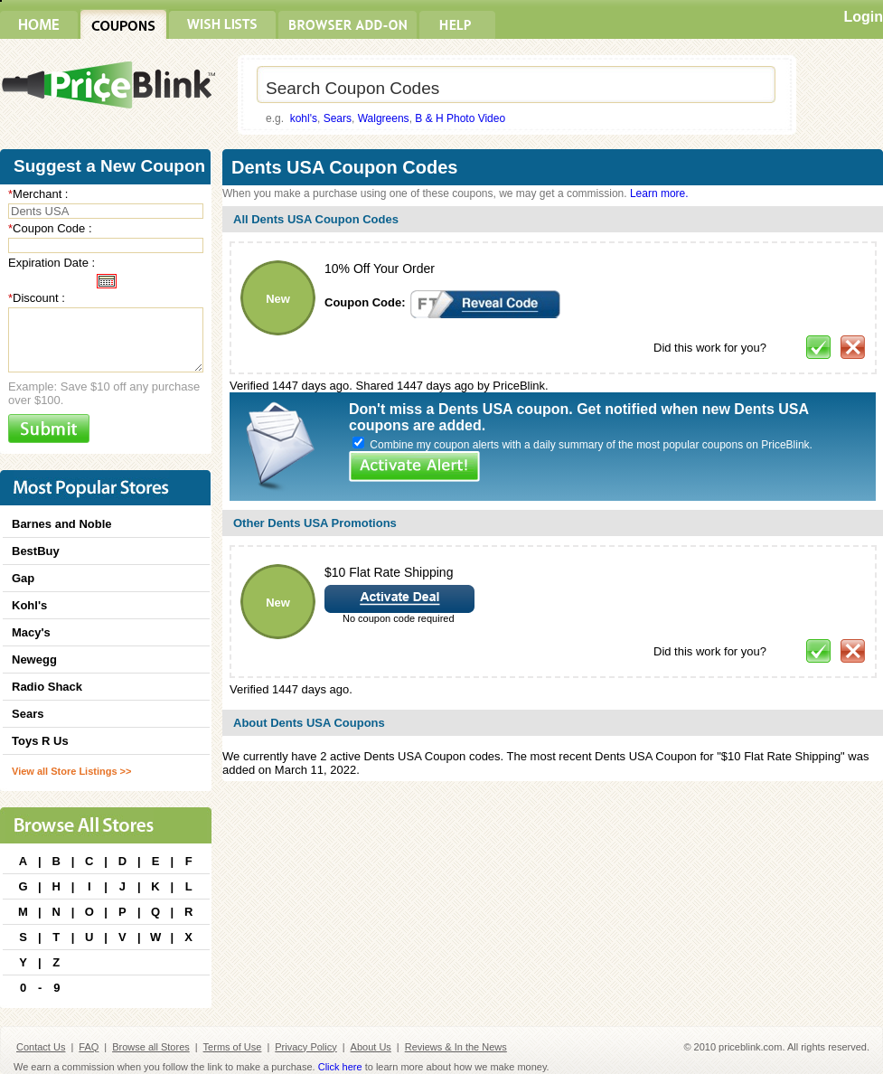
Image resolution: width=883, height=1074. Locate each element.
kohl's (303, 118)
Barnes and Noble (62, 524)
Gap (23, 578)
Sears (338, 118)
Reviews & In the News (456, 1046)
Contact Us (40, 1046)
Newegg (34, 659)
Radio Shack (47, 686)
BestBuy (36, 551)
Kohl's (29, 605)
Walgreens (383, 118)
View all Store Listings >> (71, 771)
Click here (340, 1066)
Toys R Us (40, 741)
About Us (371, 1046)
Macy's (31, 632)
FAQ (89, 1046)
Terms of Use (232, 1046)
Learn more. (659, 193)
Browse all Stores (151, 1046)
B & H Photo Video (460, 118)
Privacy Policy (305, 1046)
